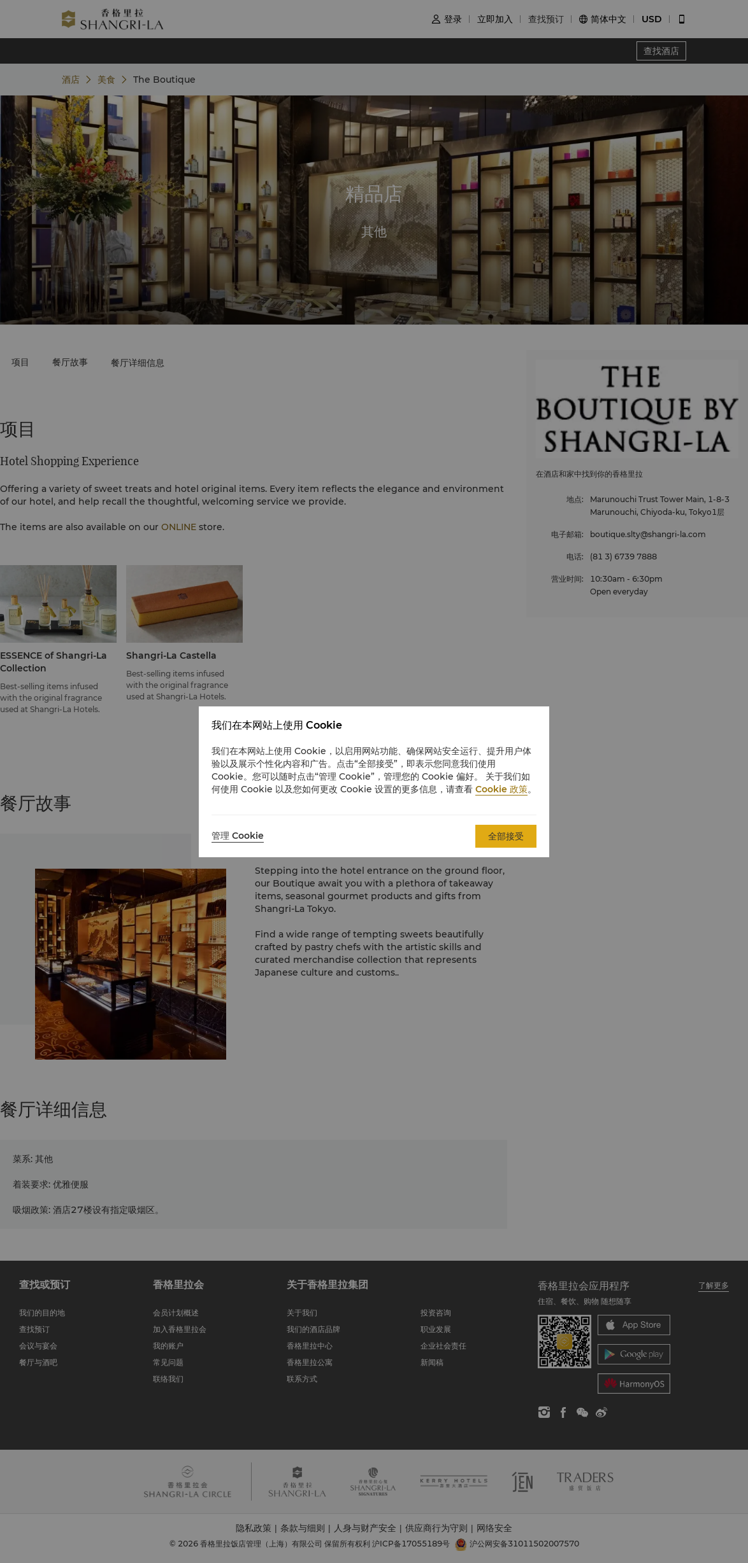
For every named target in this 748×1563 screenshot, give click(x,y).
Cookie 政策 (501, 789)
